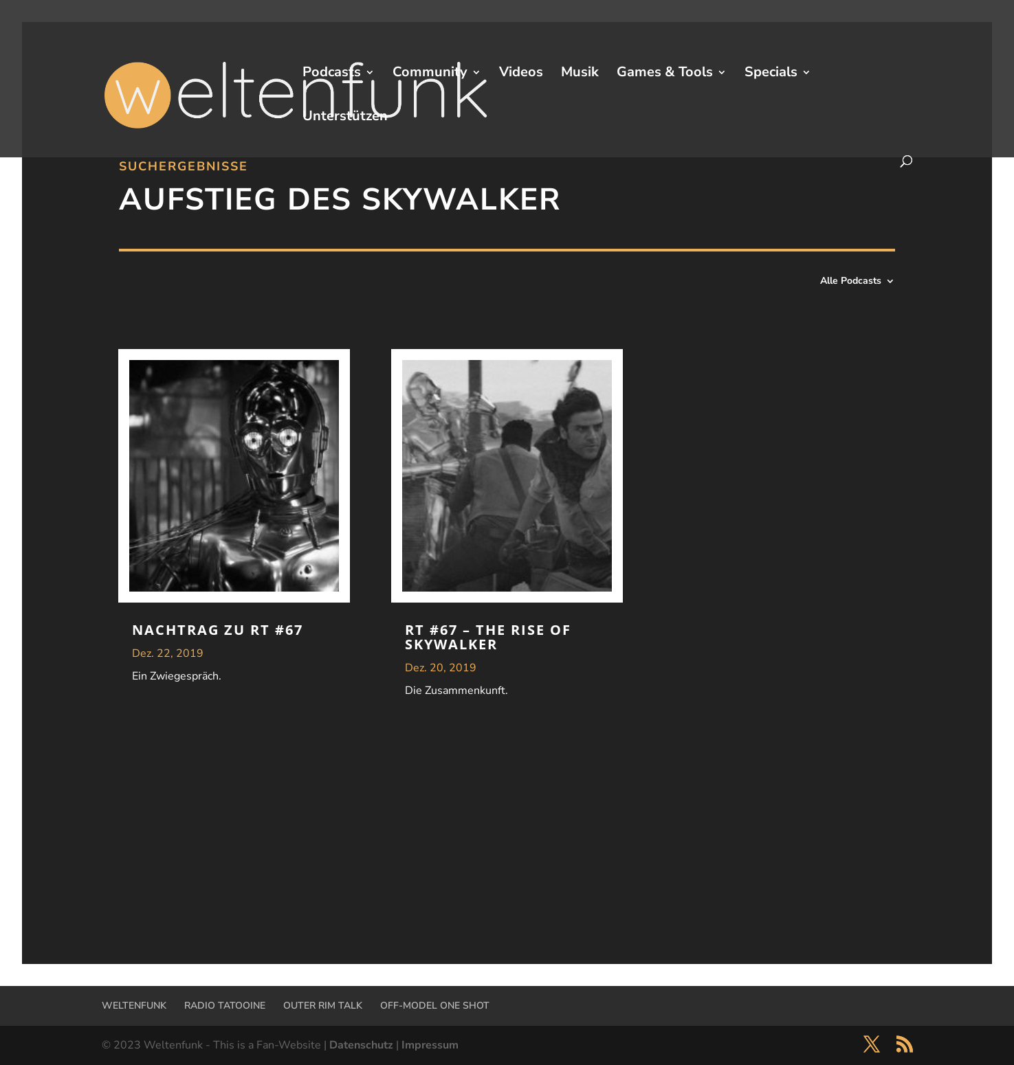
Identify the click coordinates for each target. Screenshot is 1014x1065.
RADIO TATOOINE (224, 1005)
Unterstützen (345, 118)
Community (430, 74)
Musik (580, 74)
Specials (771, 74)
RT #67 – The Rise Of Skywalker (488, 636)
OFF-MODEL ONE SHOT (434, 1005)
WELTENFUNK (134, 1005)
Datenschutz (361, 1045)
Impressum (430, 1045)
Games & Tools (665, 74)
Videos (521, 74)
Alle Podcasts (850, 281)
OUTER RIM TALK (322, 1005)
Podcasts (331, 74)
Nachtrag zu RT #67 (217, 629)
